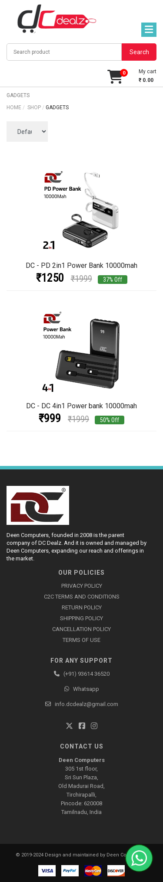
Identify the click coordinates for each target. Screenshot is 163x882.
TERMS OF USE (81, 640)
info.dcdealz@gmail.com (86, 704)
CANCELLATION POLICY (81, 629)
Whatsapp (86, 689)
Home (14, 107)
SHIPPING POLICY (81, 618)
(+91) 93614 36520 (86, 673)
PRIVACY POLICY (81, 586)
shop (34, 107)
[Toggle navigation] (148, 30)
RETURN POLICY (82, 607)
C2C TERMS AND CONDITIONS (82, 596)
